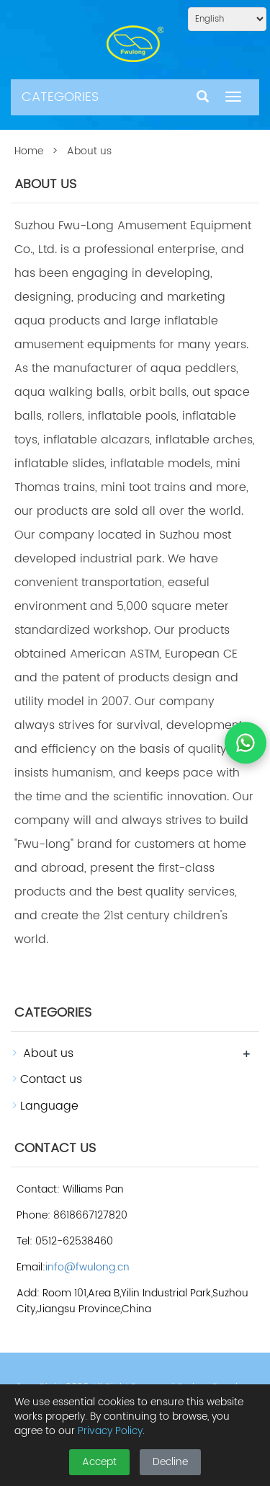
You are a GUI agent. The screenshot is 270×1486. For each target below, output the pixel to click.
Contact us (51, 1079)
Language (49, 1106)
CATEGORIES (60, 97)
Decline (170, 1462)
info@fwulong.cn (87, 1267)
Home (28, 151)
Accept (99, 1462)
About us (48, 1053)
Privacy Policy (110, 1431)
